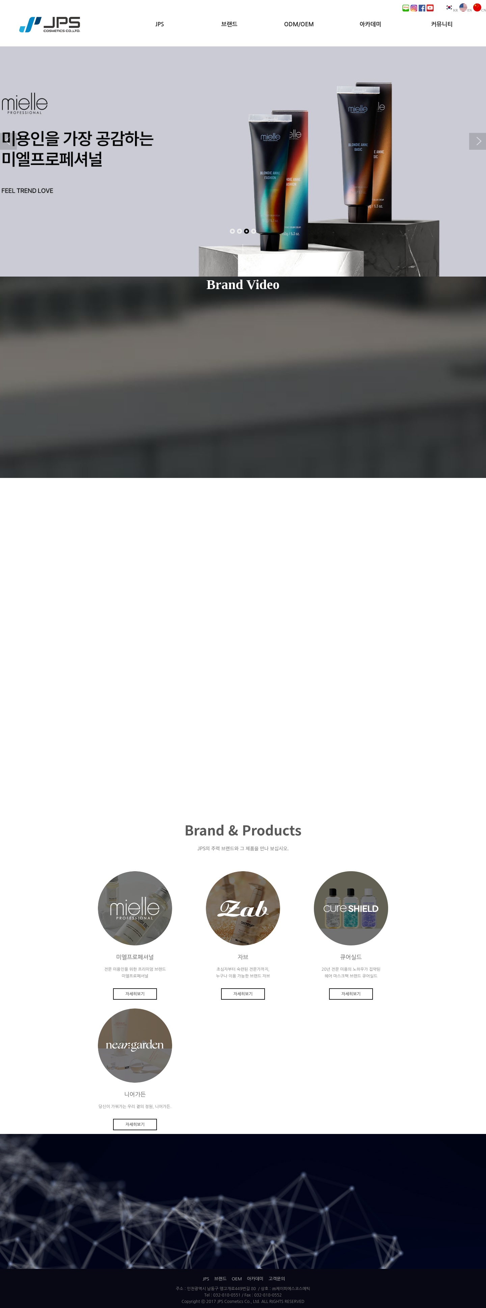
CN (479, 10)
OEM (237, 1279)
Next (477, 141)
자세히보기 (135, 994)
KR (451, 10)
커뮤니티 (442, 24)
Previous (8, 141)
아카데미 (370, 24)
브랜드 (229, 24)
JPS (160, 24)
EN (465, 10)
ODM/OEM (299, 24)
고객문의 (277, 1279)
